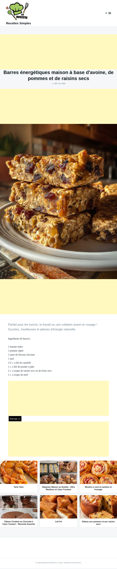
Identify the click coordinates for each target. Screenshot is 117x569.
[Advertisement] (58, 51)
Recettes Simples (18, 23)
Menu (109, 13)
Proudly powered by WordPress (46, 563)
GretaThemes (76, 563)
